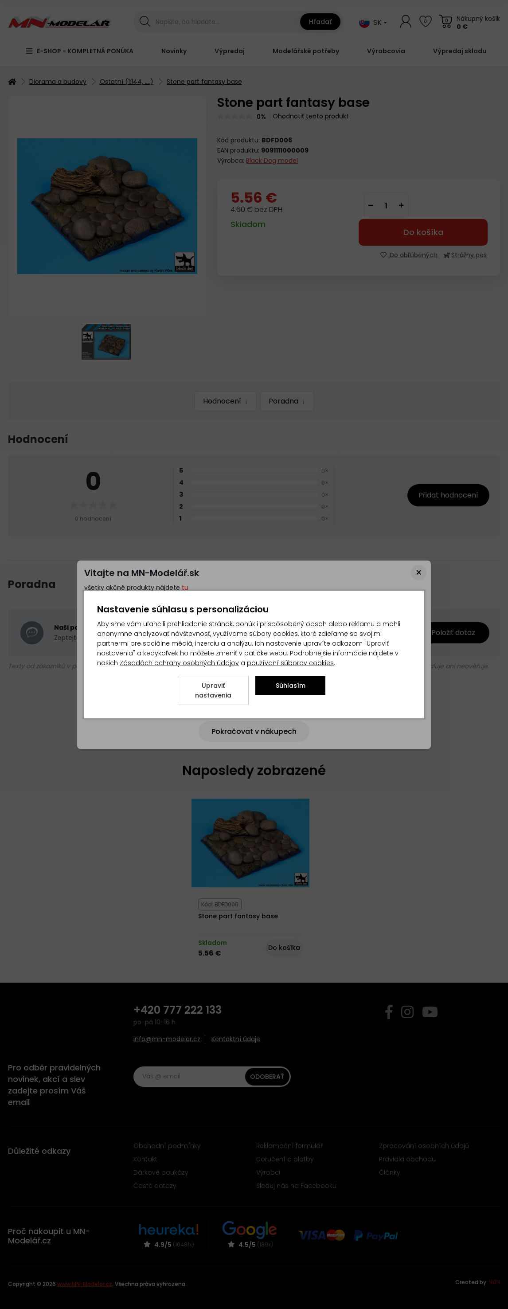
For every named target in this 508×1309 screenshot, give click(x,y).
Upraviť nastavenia (213, 690)
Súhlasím (290, 685)
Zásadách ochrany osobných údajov (179, 662)
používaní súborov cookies (290, 662)
